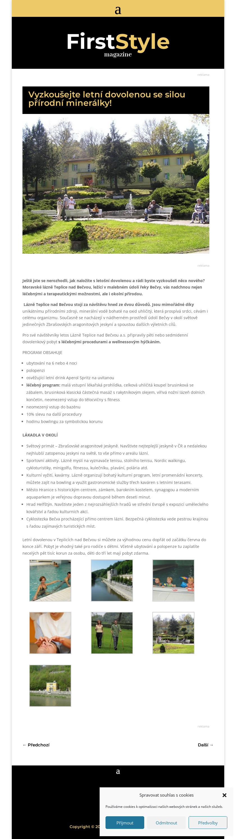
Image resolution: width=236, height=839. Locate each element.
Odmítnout (166, 823)
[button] (224, 795)
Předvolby (208, 823)
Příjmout (124, 823)
